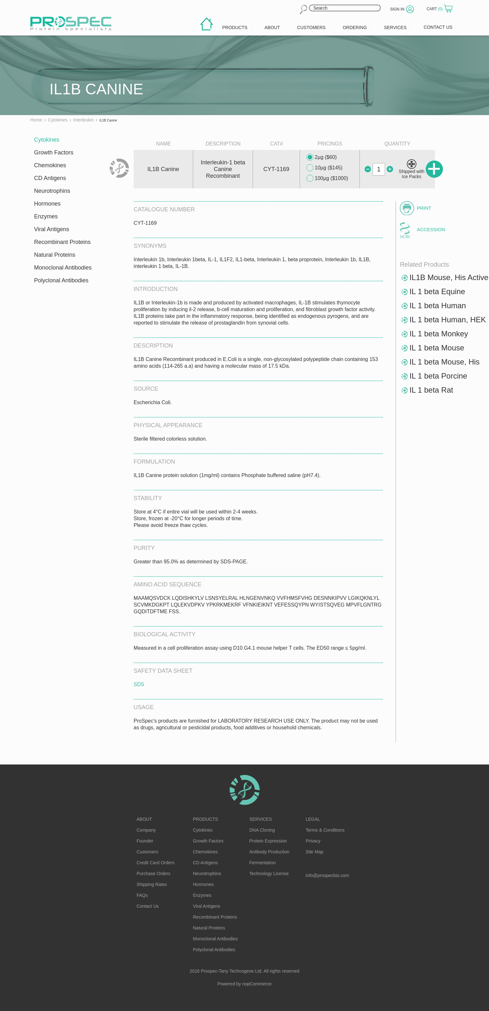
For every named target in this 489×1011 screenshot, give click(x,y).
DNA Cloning (262, 830)
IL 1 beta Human (437, 305)
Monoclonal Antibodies (63, 267)
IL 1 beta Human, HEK (447, 319)
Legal (313, 819)
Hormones (47, 203)
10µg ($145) (324, 167)
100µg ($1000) (327, 178)
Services (260, 819)
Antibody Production (269, 851)
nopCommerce (257, 983)
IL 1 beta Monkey (438, 333)
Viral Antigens (51, 229)
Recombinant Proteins (62, 242)
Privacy (313, 840)
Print (424, 208)
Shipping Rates (152, 884)
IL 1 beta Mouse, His (444, 361)
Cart (435, 9)
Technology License (269, 873)
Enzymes (46, 216)
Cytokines (46, 140)
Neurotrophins (52, 191)
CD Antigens (50, 178)
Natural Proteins (54, 255)
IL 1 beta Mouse (436, 347)
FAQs (142, 895)
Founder (145, 840)
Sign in (397, 9)
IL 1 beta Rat (431, 390)
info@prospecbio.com (327, 875)
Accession (431, 229)
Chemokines (50, 165)
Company (146, 830)
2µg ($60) (321, 157)
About (144, 819)
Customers (147, 851)
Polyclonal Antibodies (61, 280)
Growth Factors (54, 152)
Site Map (314, 851)
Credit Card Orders (155, 862)
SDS (139, 684)
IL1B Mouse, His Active (448, 277)
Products (205, 819)
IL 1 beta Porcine (438, 376)
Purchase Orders (153, 873)
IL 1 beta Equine (437, 291)
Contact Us (148, 906)
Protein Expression (268, 840)
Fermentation (262, 862)
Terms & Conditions (325, 830)
